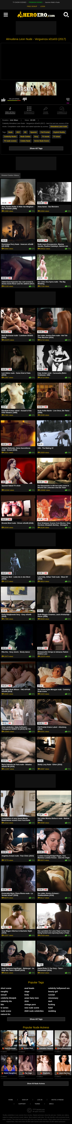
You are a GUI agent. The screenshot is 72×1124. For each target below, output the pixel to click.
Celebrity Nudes (10, 137)
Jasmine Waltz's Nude (52, 2)
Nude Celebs (25, 137)
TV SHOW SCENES (19, 2)
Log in (39, 1100)
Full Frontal (45, 132)
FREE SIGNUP (32, 6)
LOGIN (42, 6)
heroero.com (40, 1109)
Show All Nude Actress (36, 1084)
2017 (18, 132)
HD (25, 132)
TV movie (45, 137)
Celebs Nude (25, 141)
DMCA (51, 1104)
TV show (56, 137)
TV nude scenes (10, 141)
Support (22, 1104)
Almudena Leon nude (58, 126)
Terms (37, 1104)
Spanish (33, 132)
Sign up (25, 1100)
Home (10, 1100)
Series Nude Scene (41, 141)
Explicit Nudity (59, 132)
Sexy (36, 137)
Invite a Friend (57, 1100)
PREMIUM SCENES (35, 2)
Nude (10, 132)
